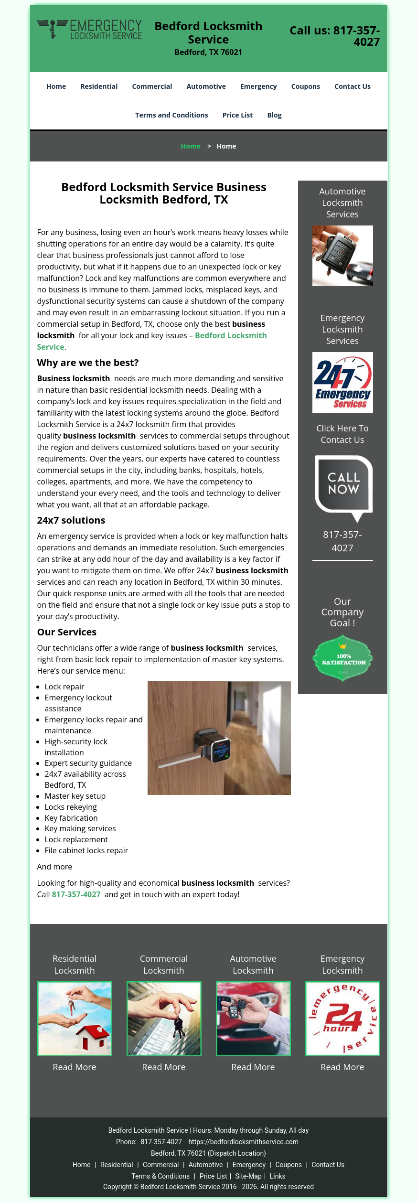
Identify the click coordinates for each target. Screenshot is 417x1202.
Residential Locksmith (74, 964)
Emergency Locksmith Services (343, 329)
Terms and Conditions (171, 114)
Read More (74, 1067)
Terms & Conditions (160, 1176)
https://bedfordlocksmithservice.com (243, 1142)
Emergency (258, 86)
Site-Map (248, 1176)
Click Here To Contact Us (342, 433)
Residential (99, 86)
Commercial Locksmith (164, 964)
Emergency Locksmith (343, 964)
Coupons (305, 86)
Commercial (152, 86)
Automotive (206, 86)
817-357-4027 (356, 35)
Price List (238, 114)
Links (278, 1176)
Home (56, 86)
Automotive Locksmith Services (342, 202)
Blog (274, 114)
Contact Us (352, 86)
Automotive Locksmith (253, 964)
